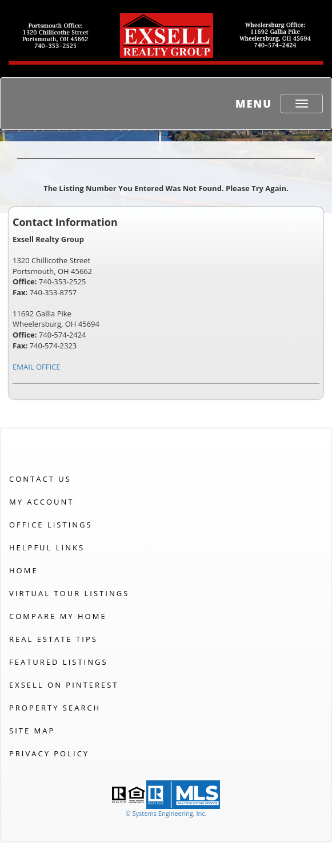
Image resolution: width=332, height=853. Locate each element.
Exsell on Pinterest (63, 685)
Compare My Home (58, 616)
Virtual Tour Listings (69, 593)
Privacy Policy (49, 753)
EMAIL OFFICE (37, 367)
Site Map (32, 730)
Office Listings (51, 524)
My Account (41, 502)
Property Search (55, 708)
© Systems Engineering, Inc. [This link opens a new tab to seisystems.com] (165, 813)
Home (23, 570)
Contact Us (40, 479)
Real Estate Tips (53, 639)
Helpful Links (47, 547)
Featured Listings (58, 662)
